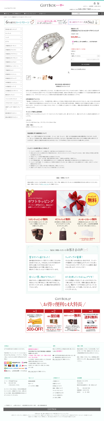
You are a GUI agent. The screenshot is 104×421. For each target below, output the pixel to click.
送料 (54, 346)
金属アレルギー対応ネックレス (12, 108)
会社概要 (79, 378)
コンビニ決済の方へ (58, 395)
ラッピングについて (30, 13)
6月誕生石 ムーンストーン (11, 66)
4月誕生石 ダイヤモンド (11, 58)
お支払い (6, 346)
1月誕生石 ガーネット (10, 45)
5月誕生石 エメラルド (10, 62)
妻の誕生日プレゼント (11, 113)
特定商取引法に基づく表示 (29, 405)
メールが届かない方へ (58, 393)
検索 (99, 13)
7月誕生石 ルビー (9, 70)
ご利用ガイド (17, 13)
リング (9, 17)
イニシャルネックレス (11, 99)
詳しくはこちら (45, 184)
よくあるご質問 (57, 397)
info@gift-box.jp (13, 381)
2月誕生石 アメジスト (10, 49)
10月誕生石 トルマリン (11, 82)
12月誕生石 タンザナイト (11, 90)
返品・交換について (58, 388)
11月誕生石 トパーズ (10, 86)
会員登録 (91, 6)
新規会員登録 (31, 381)
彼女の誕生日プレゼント (11, 117)
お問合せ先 (7, 378)
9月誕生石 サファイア (10, 78)
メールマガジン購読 (33, 386)
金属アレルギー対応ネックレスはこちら (40, 167)
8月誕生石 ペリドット (10, 74)
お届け (30, 346)
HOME (5, 17)
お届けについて (57, 383)
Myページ (42, 13)
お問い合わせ (98, 6)
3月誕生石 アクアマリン (11, 54)
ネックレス (8, 33)
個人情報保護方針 (42, 405)
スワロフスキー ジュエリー (12, 103)
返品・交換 (80, 346)
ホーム (6, 13)
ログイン (86, 6)
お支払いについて (57, 386)
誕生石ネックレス (9, 94)
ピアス (7, 41)
